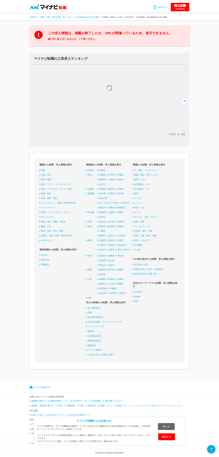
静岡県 (111, 226)
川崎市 (111, 207)
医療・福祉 (46, 193)
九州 (90, 279)
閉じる (166, 426)
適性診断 (109, 401)
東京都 (120, 193)
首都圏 (91, 193)
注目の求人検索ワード (80, 415)
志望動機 (96, 401)
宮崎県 (120, 284)
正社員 (44, 255)
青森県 (102, 175)
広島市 (111, 265)
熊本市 (122, 293)
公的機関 (138, 245)
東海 (90, 226)
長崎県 (120, 279)
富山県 (102, 222)
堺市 (119, 250)
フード (137, 212)
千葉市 (115, 203)
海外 (90, 298)
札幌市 (102, 170)
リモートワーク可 (96, 326)
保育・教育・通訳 (49, 198)
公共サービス (47, 240)
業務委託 (45, 264)
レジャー (138, 203)
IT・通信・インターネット (146, 170)
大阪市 (111, 250)
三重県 (102, 231)
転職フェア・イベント (127, 405)
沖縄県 (113, 288)
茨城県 (102, 189)
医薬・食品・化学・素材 (52, 231)
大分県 (111, 284)
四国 (90, 270)
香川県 (111, 270)
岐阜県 (102, 226)
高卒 (136, 301)
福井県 (120, 222)
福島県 (120, 179)
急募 (90, 312)
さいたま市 (104, 203)
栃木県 (111, 189)
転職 (33, 415)
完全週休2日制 (94, 336)
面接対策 (92, 405)
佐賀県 (111, 279)
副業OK (91, 331)
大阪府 (120, 240)
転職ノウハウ (106, 405)
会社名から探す (141, 264)
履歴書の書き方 (38, 401)
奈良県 (111, 245)
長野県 (120, 212)
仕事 (81, 405)
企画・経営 (46, 175)
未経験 (137, 296)
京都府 (111, 240)
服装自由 (92, 345)
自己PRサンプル (80, 401)
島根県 (111, 256)
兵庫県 (102, 245)
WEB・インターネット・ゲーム (55, 212)
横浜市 (102, 207)
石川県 (111, 222)
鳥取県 (102, 256)
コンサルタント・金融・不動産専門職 (58, 203)
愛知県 (120, 226)
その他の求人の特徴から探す (101, 354)
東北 (90, 175)
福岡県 (102, 279)
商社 (136, 193)
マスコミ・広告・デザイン (146, 217)
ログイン (162, 7)
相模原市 (121, 207)
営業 (43, 170)
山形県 (111, 179)
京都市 (102, 250)
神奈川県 (103, 198)
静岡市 (102, 235)
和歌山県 (121, 245)
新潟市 (102, 217)
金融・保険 (139, 222)
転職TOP (33, 17)
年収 (60, 405)
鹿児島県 (103, 288)
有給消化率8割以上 (96, 317)
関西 (90, 240)
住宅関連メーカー (142, 184)
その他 (137, 250)
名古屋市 (121, 235)
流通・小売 (139, 207)
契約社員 (45, 260)
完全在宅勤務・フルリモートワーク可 (105, 322)
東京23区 (125, 203)
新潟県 (102, 212)
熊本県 (102, 284)
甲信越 (91, 212)
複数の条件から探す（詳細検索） (149, 269)
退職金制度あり (95, 341)
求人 (42, 415)
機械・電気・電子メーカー (146, 175)
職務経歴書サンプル (59, 401)
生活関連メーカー (142, 189)
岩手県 (111, 175)
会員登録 (180, 7)
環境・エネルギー (142, 240)
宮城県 (120, 175)
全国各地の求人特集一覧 (145, 274)
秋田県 (102, 179)
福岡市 (113, 293)
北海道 (91, 170)
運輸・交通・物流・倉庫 (145, 235)
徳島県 (102, 270)
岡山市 (102, 265)
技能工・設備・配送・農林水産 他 (56, 235)
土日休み (138, 292)
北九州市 (103, 293)
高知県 (102, 274)
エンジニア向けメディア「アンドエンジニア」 (163, 405)
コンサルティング (142, 226)
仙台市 (102, 184)
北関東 (91, 189)
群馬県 (120, 189)
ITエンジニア (47, 217)
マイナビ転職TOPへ (42, 387)
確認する (166, 436)
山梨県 (111, 212)
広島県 (102, 260)
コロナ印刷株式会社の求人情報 (86, 17)
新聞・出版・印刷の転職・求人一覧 (55, 17)
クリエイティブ (48, 207)
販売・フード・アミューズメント (56, 184)
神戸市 (127, 250)
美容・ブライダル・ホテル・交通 (56, 189)
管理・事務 (46, 179)
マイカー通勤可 (95, 350)
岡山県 (120, 256)
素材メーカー (140, 179)
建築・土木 (46, 226)
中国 (90, 256)
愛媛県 (120, 270)
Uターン (121, 401)
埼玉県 (102, 193)
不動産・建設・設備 (143, 231)
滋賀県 (102, 240)
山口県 (111, 260)
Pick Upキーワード (57, 415)
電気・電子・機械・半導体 (53, 222)
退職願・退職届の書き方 (42, 405)
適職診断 (71, 405)
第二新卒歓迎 (94, 308)
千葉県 (111, 193)
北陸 (90, 222)
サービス (138, 198)
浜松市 (111, 235)
